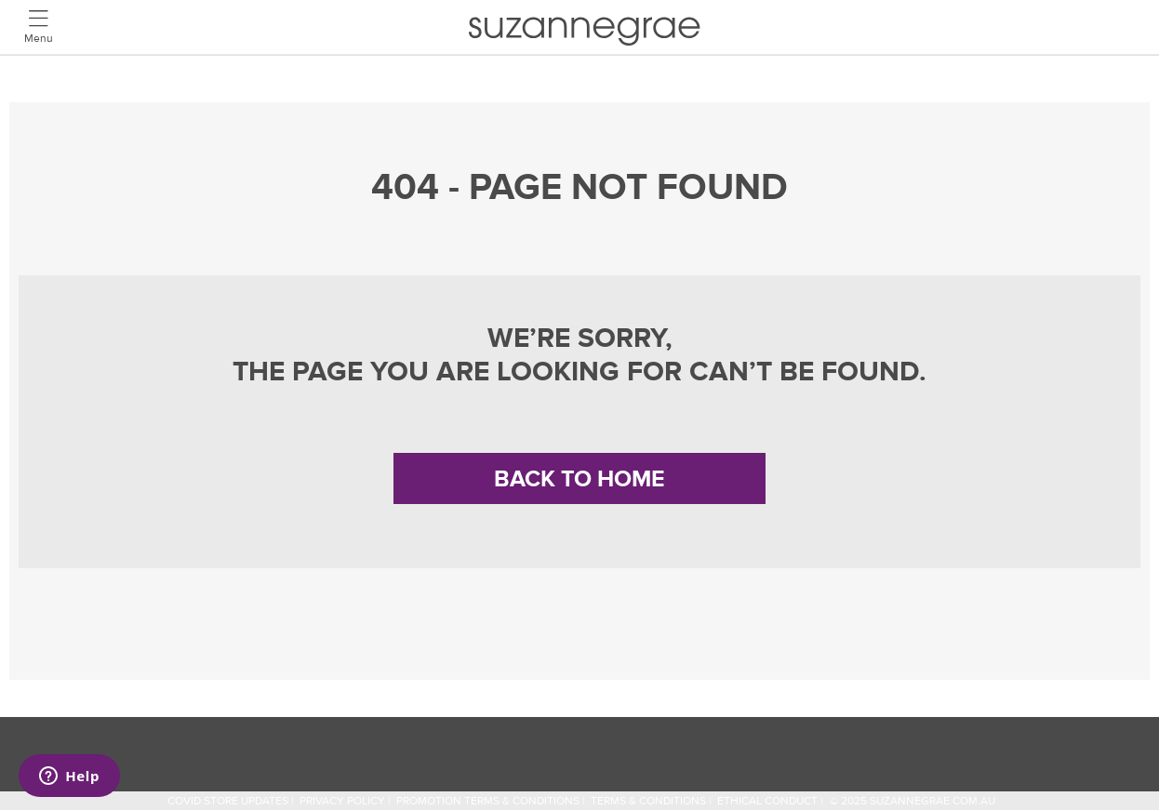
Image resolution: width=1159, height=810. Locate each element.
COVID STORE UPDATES (227, 801)
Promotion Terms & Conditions (488, 801)
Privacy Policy (342, 801)
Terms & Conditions (648, 801)
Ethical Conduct (767, 801)
